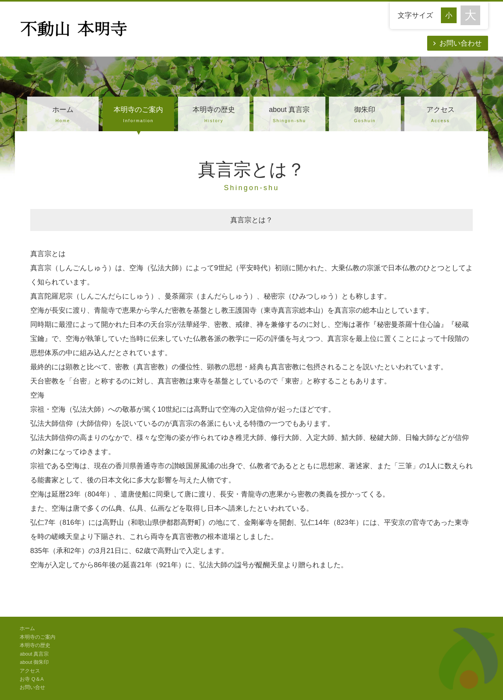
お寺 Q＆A (32, 679)
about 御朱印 (34, 662)
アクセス (440, 115)
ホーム (63, 115)
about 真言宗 (289, 115)
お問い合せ (32, 687)
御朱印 (364, 115)
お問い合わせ (460, 43)
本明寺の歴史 (214, 115)
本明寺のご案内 (138, 115)
